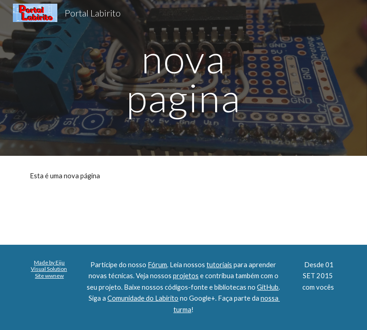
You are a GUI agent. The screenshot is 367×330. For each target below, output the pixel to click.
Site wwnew (49, 275)
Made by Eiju (49, 262)
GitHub (267, 287)
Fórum (157, 265)
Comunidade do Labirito (142, 298)
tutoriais (219, 265)
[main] (183, 78)
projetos (186, 276)
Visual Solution (49, 268)
